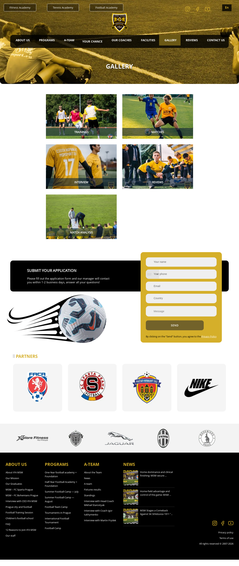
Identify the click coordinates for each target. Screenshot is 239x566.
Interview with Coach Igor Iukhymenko (98, 519)
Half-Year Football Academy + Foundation (61, 490)
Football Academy (106, 7)
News (87, 484)
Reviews (191, 41)
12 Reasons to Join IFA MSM (21, 536)
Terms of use (226, 544)
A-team (88, 490)
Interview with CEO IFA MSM (21, 507)
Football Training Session (19, 518)
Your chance (93, 41)
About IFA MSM (14, 478)
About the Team (93, 478)
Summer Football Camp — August (59, 505)
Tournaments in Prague (58, 519)
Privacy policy (225, 538)
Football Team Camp (56, 513)
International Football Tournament (57, 526)
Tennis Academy (63, 7)
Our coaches (121, 41)
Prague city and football (19, 513)
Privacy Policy (198, 342)
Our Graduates (14, 490)
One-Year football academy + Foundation (61, 480)
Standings (89, 501)
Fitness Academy (20, 7)
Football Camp (53, 534)
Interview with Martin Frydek (100, 526)
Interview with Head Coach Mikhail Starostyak (99, 509)
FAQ (8, 530)
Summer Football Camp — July (62, 498)
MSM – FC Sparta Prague (19, 496)
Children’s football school (19, 524)
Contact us (215, 41)
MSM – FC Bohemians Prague (22, 501)
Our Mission (12, 484)
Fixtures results (92, 496)
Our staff (10, 541)
